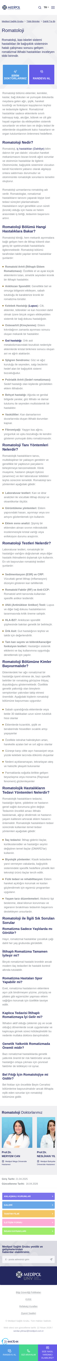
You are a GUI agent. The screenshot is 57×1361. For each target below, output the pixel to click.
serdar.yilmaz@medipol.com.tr (28, 1331)
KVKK (28, 1299)
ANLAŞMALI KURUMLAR (17, 1196)
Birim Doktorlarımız (15, 77)
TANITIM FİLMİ (11, 1213)
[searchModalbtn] (38, 6)
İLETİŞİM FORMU (13, 1222)
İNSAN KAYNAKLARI (15, 1231)
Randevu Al (41, 78)
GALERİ (8, 1205)
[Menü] (53, 7)
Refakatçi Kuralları (28, 1306)
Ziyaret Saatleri (28, 1313)
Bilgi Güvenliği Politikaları (28, 1292)
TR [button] (45, 7)
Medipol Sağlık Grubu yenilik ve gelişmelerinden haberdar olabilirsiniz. (22, 1249)
